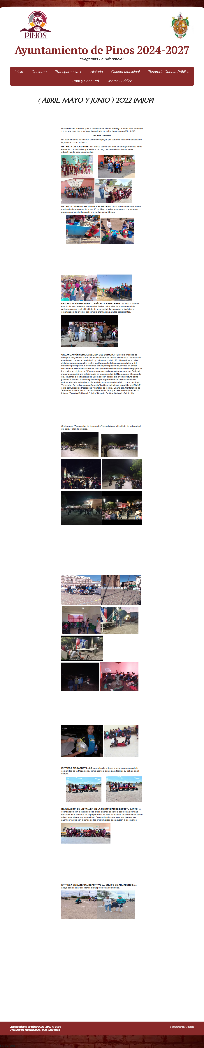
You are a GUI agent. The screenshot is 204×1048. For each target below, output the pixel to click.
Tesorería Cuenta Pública (168, 72)
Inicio (19, 72)
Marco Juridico (120, 81)
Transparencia (66, 72)
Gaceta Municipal (125, 72)
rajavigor (7, 1045)
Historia (96, 72)
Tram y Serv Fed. (86, 81)
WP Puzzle (188, 1026)
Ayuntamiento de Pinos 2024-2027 (102, 50)
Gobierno (39, 72)
